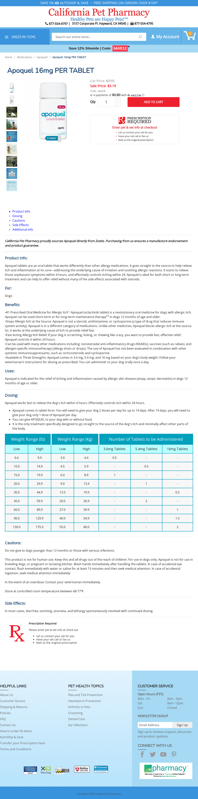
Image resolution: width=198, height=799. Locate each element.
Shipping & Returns (14, 707)
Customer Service (12, 701)
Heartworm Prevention (84, 701)
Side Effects (20, 225)
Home (8, 57)
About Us (6, 695)
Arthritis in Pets (79, 707)
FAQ (3, 719)
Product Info (21, 211)
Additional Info (22, 229)
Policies (5, 713)
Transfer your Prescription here (22, 743)
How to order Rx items (16, 731)
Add (153, 102)
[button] (135, 95)
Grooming (75, 713)
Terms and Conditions (15, 749)
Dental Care (76, 719)
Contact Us (8, 725)
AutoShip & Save (11, 737)
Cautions (18, 220)
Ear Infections (78, 725)
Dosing (17, 216)
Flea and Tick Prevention (85, 695)
